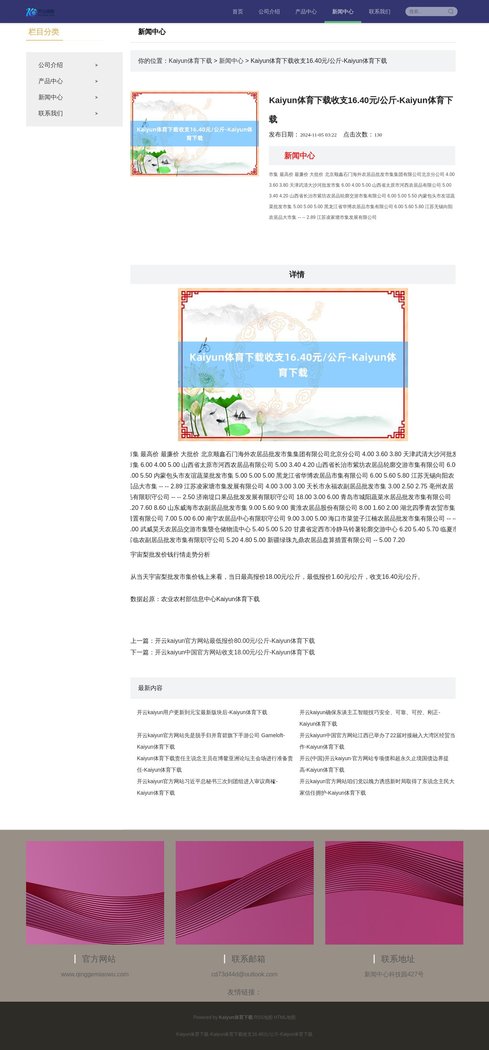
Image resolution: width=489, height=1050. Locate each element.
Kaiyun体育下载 (190, 61)
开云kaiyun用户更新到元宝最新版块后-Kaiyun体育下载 (202, 712)
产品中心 (306, 11)
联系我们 (379, 11)
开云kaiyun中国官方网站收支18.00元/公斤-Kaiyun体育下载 (235, 652)
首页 (237, 11)
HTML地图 (285, 1017)
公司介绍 (269, 11)
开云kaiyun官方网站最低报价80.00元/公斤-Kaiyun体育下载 (235, 641)
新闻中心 (343, 11)
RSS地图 (263, 1017)
